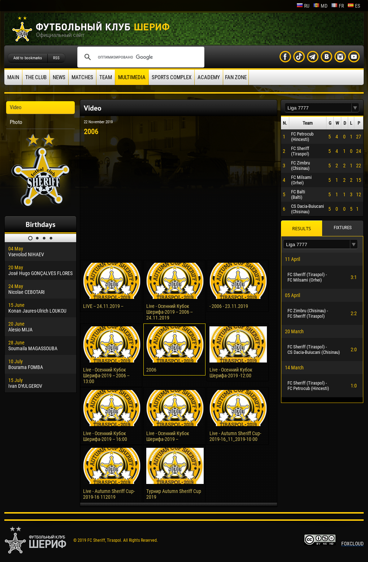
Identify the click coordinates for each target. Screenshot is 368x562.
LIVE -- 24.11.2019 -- (103, 306)
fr (337, 6)
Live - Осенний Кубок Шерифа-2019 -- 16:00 (105, 436)
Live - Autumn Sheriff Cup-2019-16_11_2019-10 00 (235, 436)
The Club (36, 77)
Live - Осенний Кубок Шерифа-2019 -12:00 (230, 372)
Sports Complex (171, 77)
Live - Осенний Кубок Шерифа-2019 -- (167, 436)
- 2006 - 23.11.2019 (228, 306)
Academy (209, 77)
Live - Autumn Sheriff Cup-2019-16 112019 (109, 494)
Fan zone (236, 77)
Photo (16, 122)
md (320, 6)
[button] (355, 107)
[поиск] (140, 57)
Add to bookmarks (27, 58)
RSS (56, 58)
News (59, 77)
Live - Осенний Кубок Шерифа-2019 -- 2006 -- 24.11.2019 (169, 312)
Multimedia (132, 77)
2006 (151, 370)
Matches (82, 77)
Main (13, 77)
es (353, 6)
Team (105, 77)
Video (16, 107)
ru (302, 6)
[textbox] (318, 107)
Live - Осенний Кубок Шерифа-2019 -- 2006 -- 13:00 (106, 375)
